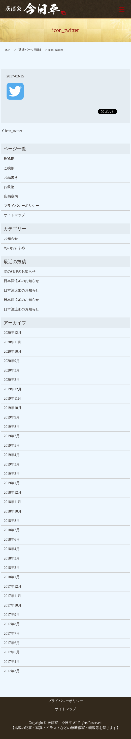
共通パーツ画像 (29, 50)
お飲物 (9, 187)
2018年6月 (12, 539)
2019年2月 (12, 474)
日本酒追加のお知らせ (21, 281)
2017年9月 (12, 615)
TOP (7, 50)
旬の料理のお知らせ (20, 271)
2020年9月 (12, 361)
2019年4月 (12, 455)
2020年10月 (12, 351)
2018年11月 (12, 502)
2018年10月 (12, 511)
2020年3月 (12, 370)
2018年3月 (12, 558)
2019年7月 (12, 436)
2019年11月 (12, 398)
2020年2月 (12, 380)
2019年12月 (12, 389)
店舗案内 (11, 196)
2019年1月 (12, 483)
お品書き (11, 177)
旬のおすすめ (14, 248)
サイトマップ (14, 215)
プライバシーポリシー (21, 206)
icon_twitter (13, 131)
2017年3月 (12, 671)
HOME (9, 159)
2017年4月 (12, 662)
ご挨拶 (9, 168)
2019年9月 (12, 417)
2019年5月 (12, 445)
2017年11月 (12, 596)
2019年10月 (12, 408)
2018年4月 (12, 549)
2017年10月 (12, 605)
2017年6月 (12, 643)
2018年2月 (12, 568)
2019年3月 (12, 464)
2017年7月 (12, 633)
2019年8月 (12, 427)
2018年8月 (12, 521)
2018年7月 (12, 530)
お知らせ (11, 239)
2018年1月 (12, 577)
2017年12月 (12, 586)
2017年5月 (12, 652)
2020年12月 (12, 333)
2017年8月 (12, 624)
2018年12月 (12, 492)
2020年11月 (12, 342)
